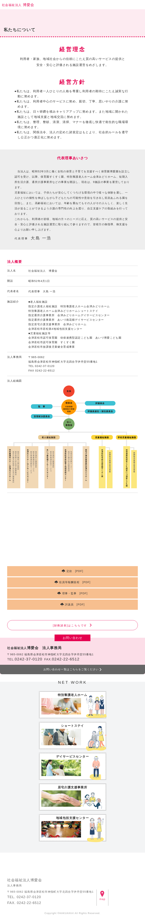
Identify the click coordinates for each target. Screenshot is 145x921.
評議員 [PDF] (75, 604)
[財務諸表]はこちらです (70, 625)
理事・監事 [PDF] (75, 593)
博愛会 (18, 5)
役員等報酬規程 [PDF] (74, 582)
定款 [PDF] (74, 571)
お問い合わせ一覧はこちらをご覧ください (71, 669)
